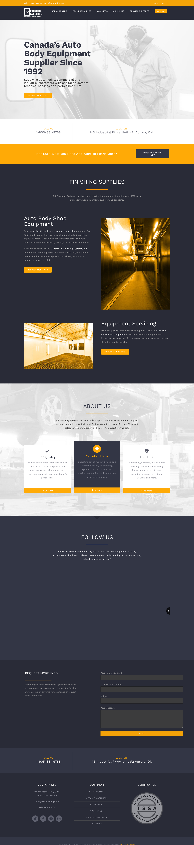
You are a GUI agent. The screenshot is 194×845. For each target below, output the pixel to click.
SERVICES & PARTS (97, 817)
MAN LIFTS (97, 804)
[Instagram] (59, 818)
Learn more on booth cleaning (104, 555)
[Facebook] (43, 818)
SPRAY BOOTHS (97, 791)
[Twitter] (35, 818)
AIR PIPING (97, 811)
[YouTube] (51, 818)
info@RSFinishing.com (56, 3)
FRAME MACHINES (97, 798)
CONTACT (97, 823)
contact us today (133, 555)
